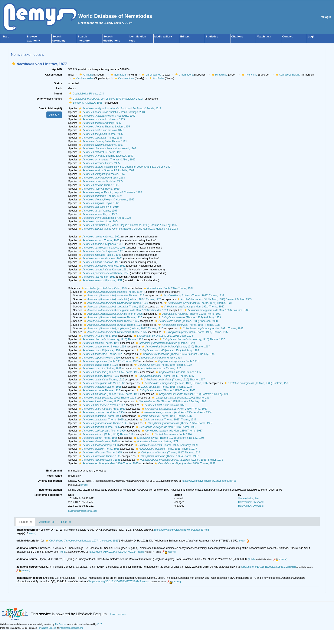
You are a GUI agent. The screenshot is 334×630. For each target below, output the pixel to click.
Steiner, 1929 (99, 368)
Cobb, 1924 (104, 288)
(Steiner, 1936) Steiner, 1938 (179, 459)
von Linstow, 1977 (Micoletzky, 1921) (105, 98)
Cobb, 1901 (176, 361)
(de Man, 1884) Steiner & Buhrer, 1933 (214, 299)
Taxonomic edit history (48, 494)
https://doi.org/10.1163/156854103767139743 (115, 581)
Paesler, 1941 (99, 254)
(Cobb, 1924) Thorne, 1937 (168, 288)
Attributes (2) (46, 521)
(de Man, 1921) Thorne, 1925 (123, 328)
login (326, 17)
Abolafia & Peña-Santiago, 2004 (111, 112)
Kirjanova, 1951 (99, 236)
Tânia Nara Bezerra (46, 628)
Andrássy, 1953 (98, 445)
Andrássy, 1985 (85, 102)
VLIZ (99, 624)
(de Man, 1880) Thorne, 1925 (108, 463)
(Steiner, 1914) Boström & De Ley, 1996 (192, 394)
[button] (13, 64)
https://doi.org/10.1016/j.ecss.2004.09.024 (112, 551)
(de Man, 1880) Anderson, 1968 (186, 321)
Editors (185, 36)
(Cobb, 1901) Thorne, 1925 (108, 361)
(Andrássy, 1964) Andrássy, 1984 (176, 412)
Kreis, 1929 (97, 335)
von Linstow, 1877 (101, 130)
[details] (84, 485)
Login (311, 36)
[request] (171, 552)
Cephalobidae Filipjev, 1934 (86, 93)
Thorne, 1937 (100, 137)
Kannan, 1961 (103, 269)
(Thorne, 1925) (113, 291)
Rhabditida (219, 74)
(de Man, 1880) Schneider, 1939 (125, 310)
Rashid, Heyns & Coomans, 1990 (110, 192)
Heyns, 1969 (101, 119)
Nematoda (117, 74)
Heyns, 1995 (98, 163)
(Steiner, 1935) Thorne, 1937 (108, 372)
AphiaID (57, 69)
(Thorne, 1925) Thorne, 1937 (191, 295)
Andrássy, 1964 (101, 412)
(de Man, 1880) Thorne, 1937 (174, 383)
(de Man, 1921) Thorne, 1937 (192, 306)
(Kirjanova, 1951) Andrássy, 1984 (167, 350)
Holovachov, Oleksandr (251, 502)
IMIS (62, 551)
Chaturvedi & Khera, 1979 (104, 217)
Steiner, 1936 (102, 346)
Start (5, 36)
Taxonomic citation (50, 489)
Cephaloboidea (83, 78)
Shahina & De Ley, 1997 (105, 155)
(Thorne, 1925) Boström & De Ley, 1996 (176, 354)
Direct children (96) (50, 108)
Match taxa (264, 36)
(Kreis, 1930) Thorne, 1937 (174, 408)
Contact (287, 36)
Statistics (212, 36)
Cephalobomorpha (287, 74)
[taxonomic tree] (76, 511)
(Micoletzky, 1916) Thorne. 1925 (110, 339)
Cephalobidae (124, 78)
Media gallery (163, 36)
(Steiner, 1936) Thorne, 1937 (175, 346)
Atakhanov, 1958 (103, 273)
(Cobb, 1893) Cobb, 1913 (163, 335)
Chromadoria (183, 74)
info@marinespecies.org (71, 628)
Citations (237, 36)
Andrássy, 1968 (101, 177)
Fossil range (54, 475)
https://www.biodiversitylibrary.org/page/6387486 (209, 480)
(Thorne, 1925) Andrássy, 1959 (189, 317)
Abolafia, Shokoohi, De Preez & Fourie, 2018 (119, 108)
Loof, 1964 (98, 221)
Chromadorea (151, 74)
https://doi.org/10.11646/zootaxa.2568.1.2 (264, 566)
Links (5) (66, 521)
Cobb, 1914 (171, 434)
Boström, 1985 (100, 181)
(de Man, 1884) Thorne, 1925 (122, 299)
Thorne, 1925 (100, 134)
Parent (58, 93)
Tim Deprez (60, 624)
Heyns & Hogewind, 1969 (106, 115)
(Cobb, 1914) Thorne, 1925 (106, 434)
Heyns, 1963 (97, 214)
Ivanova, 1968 (100, 144)
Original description (50, 480)
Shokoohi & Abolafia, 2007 (106, 170)
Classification (53, 74)
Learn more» (118, 614)
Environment (54, 470)
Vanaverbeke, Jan (248, 498)
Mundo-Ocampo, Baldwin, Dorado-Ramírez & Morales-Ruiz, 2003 (128, 228)
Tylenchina (249, 74)
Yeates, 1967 (101, 174)
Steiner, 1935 (178, 372)
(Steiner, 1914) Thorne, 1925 (108, 394)
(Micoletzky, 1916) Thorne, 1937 (191, 339)
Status (58, 83)
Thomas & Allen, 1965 (104, 126)
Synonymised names (49, 98)
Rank (59, 88)
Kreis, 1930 (101, 408)
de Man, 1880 (101, 383)
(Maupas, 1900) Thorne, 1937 (181, 397)
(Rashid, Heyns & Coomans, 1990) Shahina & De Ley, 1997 (125, 166)
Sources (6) (25, 521)
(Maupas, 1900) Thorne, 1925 (107, 397)
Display (54, 114)
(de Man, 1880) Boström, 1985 (216, 310)
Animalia (85, 74)
